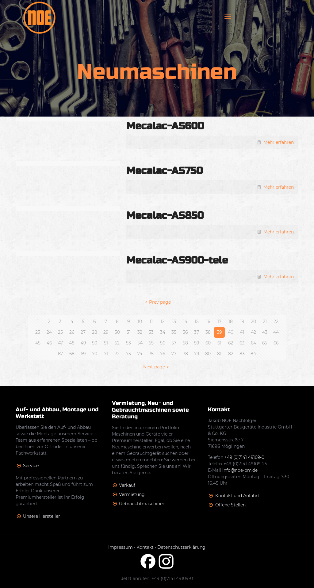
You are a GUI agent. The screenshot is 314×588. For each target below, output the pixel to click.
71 (106, 353)
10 (140, 321)
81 (219, 353)
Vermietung (132, 494)
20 (253, 321)
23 (37, 332)
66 (276, 343)
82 (230, 353)
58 (185, 343)
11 (151, 321)
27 (83, 332)
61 (219, 343)
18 (230, 321)
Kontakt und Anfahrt (237, 495)
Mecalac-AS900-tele (177, 260)
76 (162, 353)
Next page (157, 367)
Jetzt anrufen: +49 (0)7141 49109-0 (157, 578)
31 (129, 332)
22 (276, 321)
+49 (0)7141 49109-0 (245, 457)
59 (196, 343)
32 (139, 332)
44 (276, 332)
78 (185, 353)
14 (185, 321)
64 (253, 343)
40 (230, 332)
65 (264, 343)
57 (173, 343)
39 (219, 332)
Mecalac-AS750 (164, 171)
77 (173, 353)
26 (72, 332)
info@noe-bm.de (240, 470)
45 (37, 343)
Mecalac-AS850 (165, 215)
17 (219, 321)
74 (139, 353)
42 (253, 332)
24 (49, 332)
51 (106, 343)
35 (173, 332)
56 (162, 343)
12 (163, 321)
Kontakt (145, 547)
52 (117, 343)
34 (162, 332)
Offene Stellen (230, 505)
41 (242, 332)
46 (49, 343)
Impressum (120, 547)
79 (196, 353)
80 (208, 353)
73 (128, 353)
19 (242, 321)
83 (242, 353)
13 (174, 321)
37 (196, 332)
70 (94, 353)
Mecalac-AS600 (165, 126)
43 (264, 332)
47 (60, 343)
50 (94, 343)
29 (106, 332)
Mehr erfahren (278, 142)
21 (265, 321)
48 (72, 343)
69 (83, 353)
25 (60, 332)
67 (60, 353)
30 (117, 332)
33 (151, 332)
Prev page (157, 302)
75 (151, 353)
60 (208, 343)
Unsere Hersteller (41, 516)
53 (128, 343)
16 (208, 321)
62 (230, 343)
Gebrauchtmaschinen (142, 503)
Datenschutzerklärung (181, 547)
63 (242, 343)
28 (94, 332)
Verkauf (127, 485)
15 (197, 321)
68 (72, 353)
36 (185, 332)
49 (83, 343)
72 (117, 353)
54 (140, 343)
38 (208, 332)
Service (31, 465)
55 (151, 343)
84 (253, 353)
